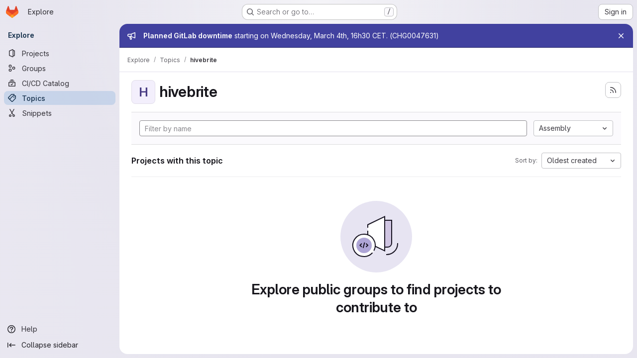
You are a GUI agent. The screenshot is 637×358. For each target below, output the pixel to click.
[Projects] (59, 53)
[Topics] (59, 98)
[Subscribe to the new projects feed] (613, 90)
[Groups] (59, 68)
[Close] (621, 36)
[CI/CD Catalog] (59, 83)
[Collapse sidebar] (59, 345)
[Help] (59, 329)
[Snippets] (59, 113)
